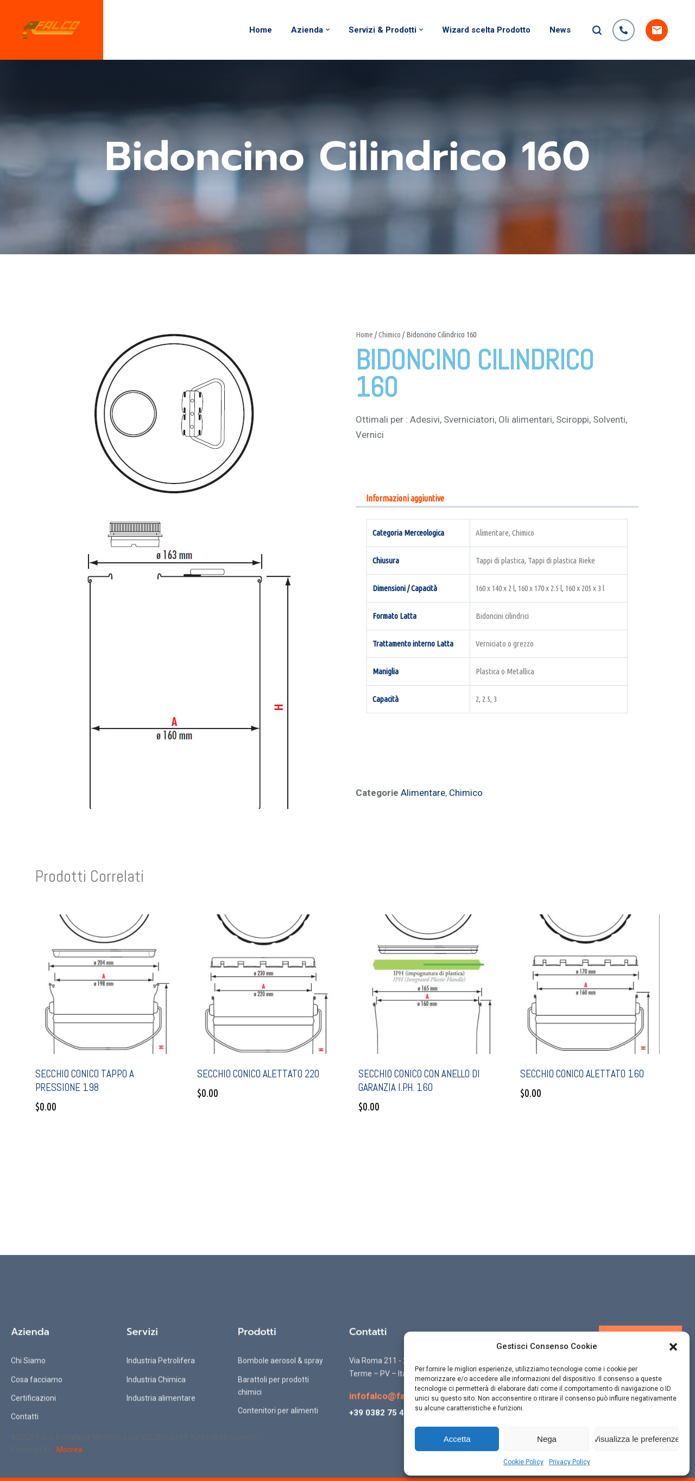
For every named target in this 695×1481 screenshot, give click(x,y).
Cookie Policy (523, 1462)
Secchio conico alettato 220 (258, 1074)
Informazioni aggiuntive (405, 498)
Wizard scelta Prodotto (486, 30)
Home (260, 30)
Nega (547, 1439)
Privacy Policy (569, 1462)
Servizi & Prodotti (382, 30)
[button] (673, 1346)
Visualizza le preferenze (637, 1439)
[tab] (405, 499)
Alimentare (423, 792)
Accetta (457, 1439)
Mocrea (69, 1449)
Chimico (389, 334)
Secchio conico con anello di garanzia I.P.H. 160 (419, 1080)
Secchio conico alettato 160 (582, 1074)
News (560, 30)
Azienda (307, 30)
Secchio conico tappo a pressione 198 (84, 1080)
